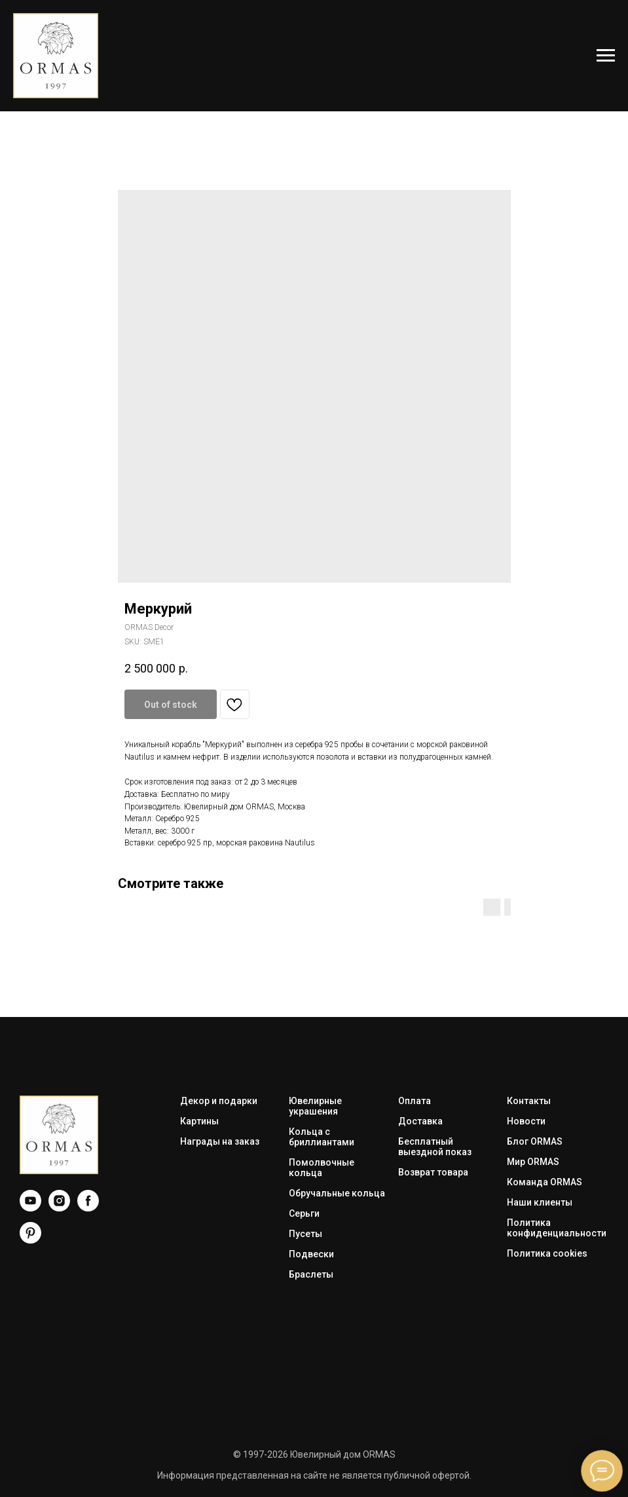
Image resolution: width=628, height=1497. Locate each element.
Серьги (304, 1213)
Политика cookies (547, 1253)
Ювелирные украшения (315, 1106)
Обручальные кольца (337, 1193)
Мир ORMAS (533, 1161)
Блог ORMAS (535, 1141)
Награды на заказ (219, 1141)
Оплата (414, 1101)
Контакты (529, 1101)
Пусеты (305, 1234)
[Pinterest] (30, 1240)
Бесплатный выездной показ (434, 1146)
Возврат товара (433, 1172)
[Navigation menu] (606, 55)
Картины (199, 1121)
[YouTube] (30, 1207)
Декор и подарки (218, 1101)
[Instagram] (59, 1207)
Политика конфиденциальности (556, 1227)
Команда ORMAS (544, 1182)
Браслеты (311, 1274)
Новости (526, 1121)
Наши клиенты (539, 1202)
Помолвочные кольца (321, 1167)
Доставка (420, 1121)
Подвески (311, 1254)
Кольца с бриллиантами (321, 1136)
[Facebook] (88, 1207)
